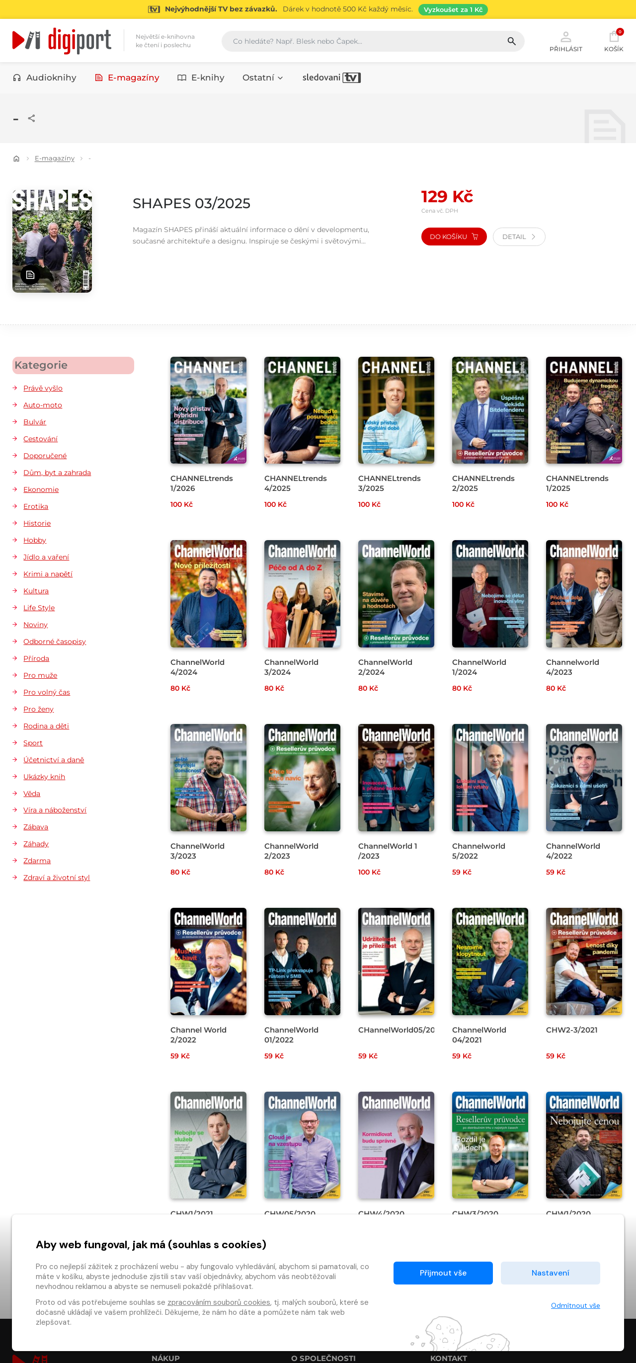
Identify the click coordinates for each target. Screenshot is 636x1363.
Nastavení (550, 1273)
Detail (519, 237)
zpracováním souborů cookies (218, 1302)
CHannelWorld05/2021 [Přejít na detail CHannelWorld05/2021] (400, 1030)
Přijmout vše (443, 1273)
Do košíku (454, 237)
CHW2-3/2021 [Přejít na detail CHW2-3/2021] (572, 1030)
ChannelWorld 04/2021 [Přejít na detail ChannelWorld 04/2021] (479, 1035)
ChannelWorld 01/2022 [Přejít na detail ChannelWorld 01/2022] (291, 1035)
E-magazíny (127, 78)
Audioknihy (44, 78)
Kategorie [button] (41, 365)
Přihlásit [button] (566, 40)
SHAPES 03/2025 (195, 203)
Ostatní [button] (263, 78)
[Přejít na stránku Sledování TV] (318, 9)
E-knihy (201, 78)
